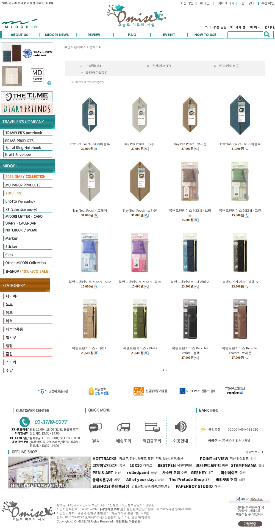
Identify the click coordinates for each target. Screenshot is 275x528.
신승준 (149, 505)
